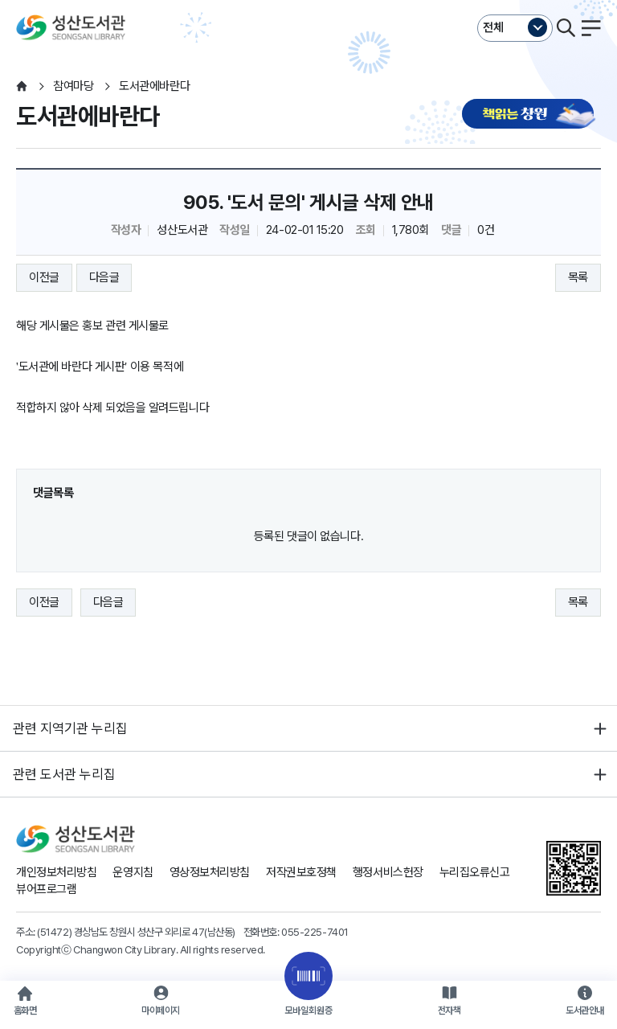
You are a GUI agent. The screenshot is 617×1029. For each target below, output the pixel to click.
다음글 (104, 277)
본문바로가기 (308, 0)
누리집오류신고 (474, 872)
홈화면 (25, 1010)
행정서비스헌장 (388, 872)
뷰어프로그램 (46, 889)
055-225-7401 (315, 931)
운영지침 (132, 872)
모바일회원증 (308, 1010)
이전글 (44, 277)
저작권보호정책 (301, 872)
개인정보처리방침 (56, 872)
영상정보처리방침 (210, 872)
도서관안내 (585, 1010)
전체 (493, 27)
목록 (578, 277)
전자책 (449, 1010)
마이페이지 (160, 1010)
